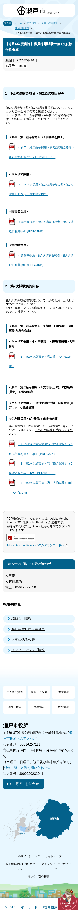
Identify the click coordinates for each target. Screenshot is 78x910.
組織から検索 (39, 692)
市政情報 (31, 23)
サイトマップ (53, 856)
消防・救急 (14, 707)
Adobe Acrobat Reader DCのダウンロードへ (37, 545)
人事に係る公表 (23, 639)
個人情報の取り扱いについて (20, 866)
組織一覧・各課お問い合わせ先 (27, 768)
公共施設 (39, 707)
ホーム (18, 23)
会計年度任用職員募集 (28, 629)
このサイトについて (27, 856)
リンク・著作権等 (38, 876)
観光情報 (63, 707)
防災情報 (63, 692)
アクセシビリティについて (56, 866)
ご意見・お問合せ (25, 784)
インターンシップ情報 (28, 650)
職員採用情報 (22, 28)
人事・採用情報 (50, 23)
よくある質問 (14, 692)
